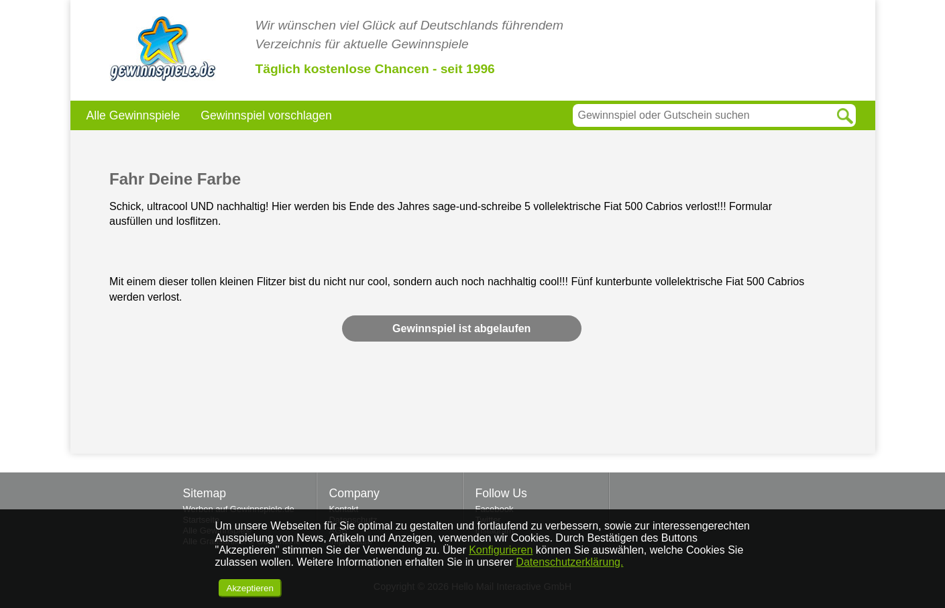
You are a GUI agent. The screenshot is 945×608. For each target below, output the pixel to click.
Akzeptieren (250, 588)
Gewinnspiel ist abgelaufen (461, 328)
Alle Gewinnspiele (133, 115)
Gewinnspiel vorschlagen (266, 115)
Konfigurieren (501, 550)
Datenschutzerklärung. (569, 562)
